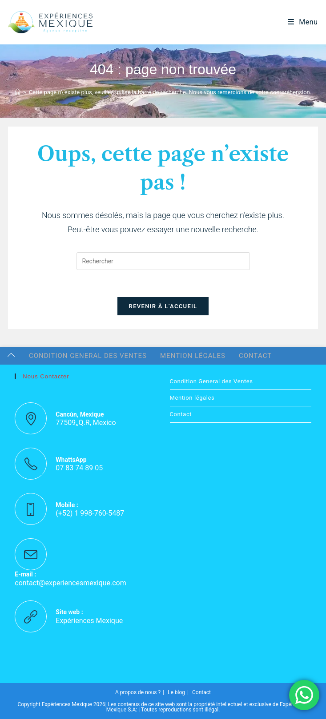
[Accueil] (17, 92)
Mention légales (192, 356)
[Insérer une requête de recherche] (163, 261)
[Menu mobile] (303, 22)
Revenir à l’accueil (163, 306)
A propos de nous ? (138, 692)
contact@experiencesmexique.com (70, 583)
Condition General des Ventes (88, 356)
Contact (255, 356)
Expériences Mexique (89, 620)
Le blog (176, 692)
